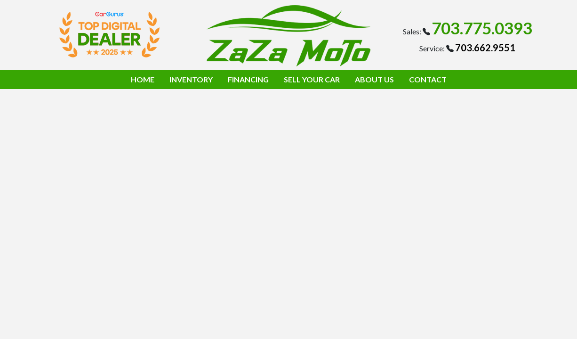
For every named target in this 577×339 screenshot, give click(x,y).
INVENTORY (191, 79)
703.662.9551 (485, 47)
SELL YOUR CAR (312, 79)
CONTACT (428, 79)
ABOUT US (374, 79)
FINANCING (248, 79)
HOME (142, 79)
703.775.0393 (482, 28)
